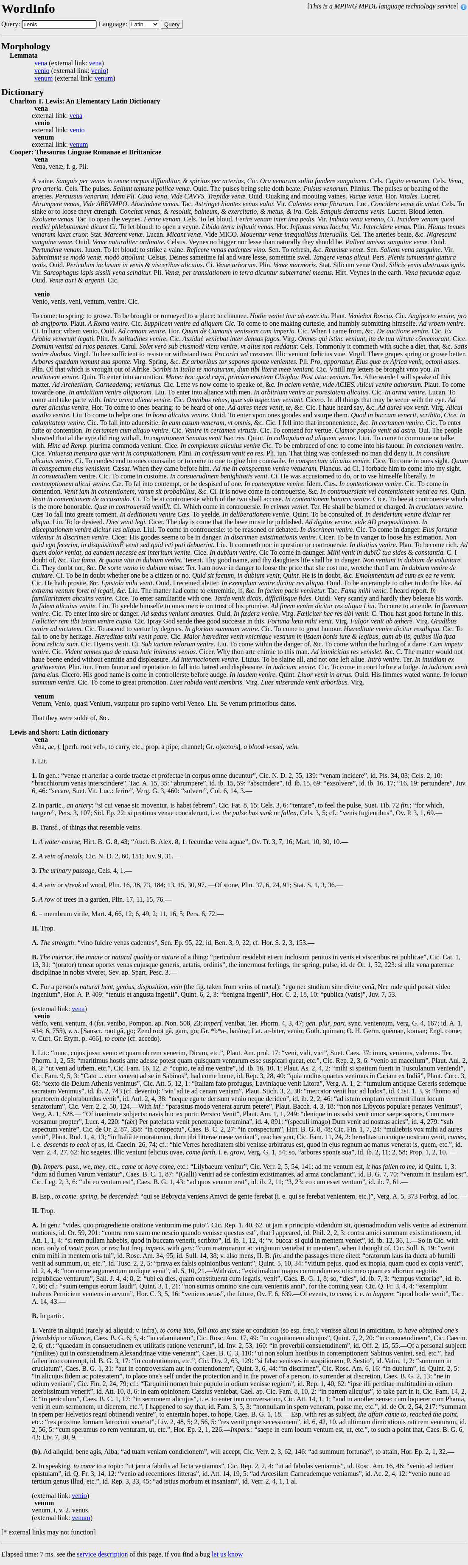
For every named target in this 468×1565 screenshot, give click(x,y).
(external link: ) (69, 63)
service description (102, 1554)
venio (42, 70)
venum (43, 78)
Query (171, 24)
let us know (227, 1554)
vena (40, 63)
